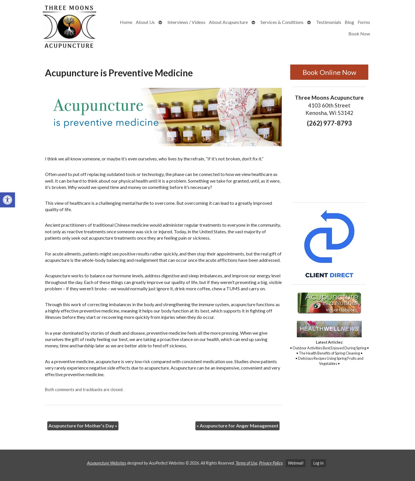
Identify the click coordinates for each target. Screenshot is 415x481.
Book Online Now (329, 72)
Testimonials (328, 22)
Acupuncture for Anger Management (237, 425)
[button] (7, 199)
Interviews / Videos (186, 22)
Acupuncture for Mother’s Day (82, 425)
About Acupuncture (228, 22)
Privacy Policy (270, 463)
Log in (318, 463)
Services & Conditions (282, 22)
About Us (145, 22)
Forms (364, 22)
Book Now (359, 33)
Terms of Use (246, 463)
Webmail (295, 463)
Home (126, 22)
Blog (349, 22)
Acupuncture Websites (106, 463)
